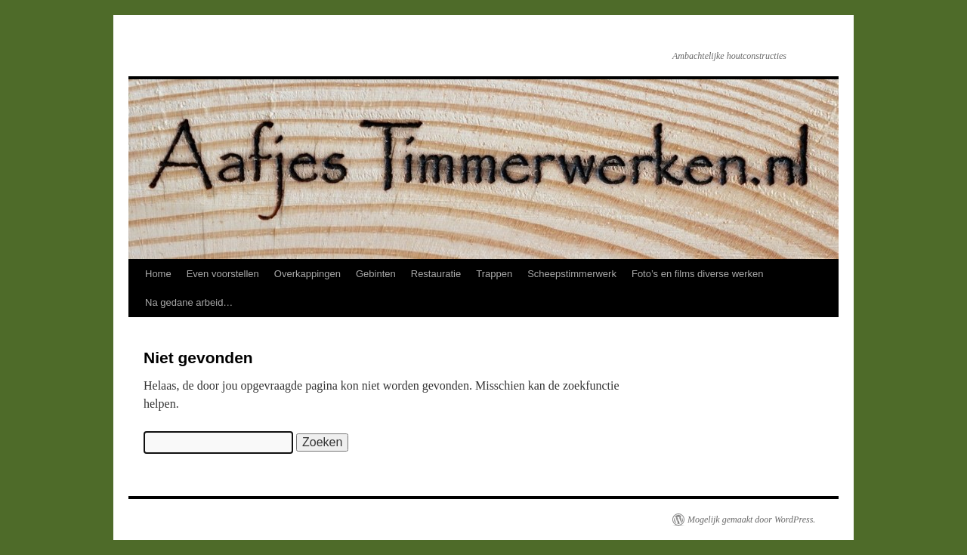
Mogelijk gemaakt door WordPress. (751, 519)
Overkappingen (307, 273)
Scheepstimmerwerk (571, 273)
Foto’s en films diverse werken (698, 273)
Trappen (494, 273)
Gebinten (376, 273)
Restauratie (436, 273)
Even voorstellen (223, 273)
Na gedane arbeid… (189, 302)
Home (158, 273)
